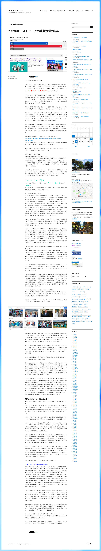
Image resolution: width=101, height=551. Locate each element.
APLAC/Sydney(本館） (77, 243)
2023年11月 (75, 370)
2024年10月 (75, 355)
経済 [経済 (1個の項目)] (87, 318)
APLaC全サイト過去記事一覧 (57, 11)
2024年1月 (75, 367)
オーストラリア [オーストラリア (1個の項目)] (80, 291)
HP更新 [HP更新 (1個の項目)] (84, 286)
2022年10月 (75, 389)
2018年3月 (75, 460)
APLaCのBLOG (15, 10)
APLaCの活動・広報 (12, 78)
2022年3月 (75, 399)
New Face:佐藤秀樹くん (78, 49)
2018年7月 (75, 454)
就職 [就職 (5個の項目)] (81, 311)
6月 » (88, 146)
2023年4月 (75, 380)
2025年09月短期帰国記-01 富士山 (80, 79)
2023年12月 (75, 368)
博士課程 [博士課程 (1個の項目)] (84, 309)
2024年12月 (75, 352)
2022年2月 (75, 401)
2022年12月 (75, 386)
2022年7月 (75, 393)
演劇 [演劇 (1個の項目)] (83, 318)
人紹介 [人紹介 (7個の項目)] (80, 306)
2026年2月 (75, 336)
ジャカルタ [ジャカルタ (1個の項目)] (83, 296)
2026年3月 (75, 334)
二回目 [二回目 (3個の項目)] (86, 304)
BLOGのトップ (89, 11)
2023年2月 (75, 383)
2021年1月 (75, 417)
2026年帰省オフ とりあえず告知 (80, 37)
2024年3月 (75, 364)
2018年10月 (75, 449)
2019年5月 (75, 439)
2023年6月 (75, 377)
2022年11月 (75, 387)
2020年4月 (75, 423)
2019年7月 (75, 436)
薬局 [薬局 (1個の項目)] (83, 321)
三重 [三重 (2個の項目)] (80, 304)
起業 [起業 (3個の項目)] (73, 323)
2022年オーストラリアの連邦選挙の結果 (33, 31)
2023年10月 (75, 371)
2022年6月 (75, 395)
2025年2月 (75, 349)
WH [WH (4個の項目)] (89, 286)
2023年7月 (75, 376)
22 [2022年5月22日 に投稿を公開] (91, 138)
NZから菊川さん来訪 (77, 91)
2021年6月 (75, 411)
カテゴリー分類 (43, 11)
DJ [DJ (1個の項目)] (79, 286)
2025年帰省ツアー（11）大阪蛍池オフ (81, 113)
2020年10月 (75, 418)
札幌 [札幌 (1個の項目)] (85, 316)
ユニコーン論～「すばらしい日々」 (80, 87)
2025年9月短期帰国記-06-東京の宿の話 (81, 56)
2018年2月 (75, 461)
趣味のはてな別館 (75, 261)
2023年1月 (75, 384)
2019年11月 (75, 430)
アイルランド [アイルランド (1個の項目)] (75, 289)
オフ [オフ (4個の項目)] (73, 291)
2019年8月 (75, 435)
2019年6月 (75, 438)
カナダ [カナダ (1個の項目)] (84, 294)
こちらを (80, 258)
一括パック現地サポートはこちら (82, 227)
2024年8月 (75, 358)
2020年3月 (75, 424)
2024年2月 (75, 365)
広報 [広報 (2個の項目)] (85, 311)
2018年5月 (75, 457)
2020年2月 (75, 426)
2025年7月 (75, 342)
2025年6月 (75, 343)
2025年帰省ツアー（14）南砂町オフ (80, 99)
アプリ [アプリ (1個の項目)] (82, 289)
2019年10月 (75, 432)
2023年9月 (75, 373)
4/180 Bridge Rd (76, 180)
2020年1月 (75, 427)
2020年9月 (75, 420)
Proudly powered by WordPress (23, 544)
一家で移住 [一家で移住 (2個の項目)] (75, 304)
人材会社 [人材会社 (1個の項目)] (74, 306)
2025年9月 (75, 339)
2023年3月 (75, 381)
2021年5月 (75, 412)
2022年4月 (75, 398)
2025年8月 (75, 340)
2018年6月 (75, 455)
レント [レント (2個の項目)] (86, 301)
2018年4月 (75, 458)
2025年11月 (75, 337)
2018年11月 (75, 448)
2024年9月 (75, 356)
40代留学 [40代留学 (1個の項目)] (74, 286)
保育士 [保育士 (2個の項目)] (86, 306)
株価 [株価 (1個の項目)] (89, 316)
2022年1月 (75, 402)
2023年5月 (75, 379)
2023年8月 (75, 374)
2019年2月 (75, 443)
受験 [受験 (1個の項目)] (89, 309)
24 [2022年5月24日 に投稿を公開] (76, 141)
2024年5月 (75, 362)
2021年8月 (75, 409)
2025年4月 (75, 346)
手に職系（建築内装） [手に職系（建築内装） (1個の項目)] (77, 316)
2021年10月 (75, 407)
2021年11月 (75, 405)
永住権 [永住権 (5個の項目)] (74, 318)
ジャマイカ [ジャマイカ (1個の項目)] (82, 299)
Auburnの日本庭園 (77, 53)
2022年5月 (75, 396)
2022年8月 (75, 392)
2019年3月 (75, 442)
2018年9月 (75, 451)
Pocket (36, 76)
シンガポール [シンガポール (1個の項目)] (75, 296)
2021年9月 (75, 408)
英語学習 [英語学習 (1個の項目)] (78, 321)
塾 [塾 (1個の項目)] (73, 311)
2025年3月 (75, 348)
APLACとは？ (70, 11)
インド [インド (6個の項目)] (87, 289)
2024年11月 (75, 353)
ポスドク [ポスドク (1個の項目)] (74, 301)
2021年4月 (75, 414)
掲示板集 (73, 257)
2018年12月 (75, 446)
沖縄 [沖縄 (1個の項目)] (78, 318)
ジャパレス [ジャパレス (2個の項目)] (75, 299)
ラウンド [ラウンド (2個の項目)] (80, 301)
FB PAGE (74, 250)
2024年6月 (75, 361)
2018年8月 (75, 452)
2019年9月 (75, 433)
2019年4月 (75, 440)
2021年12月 (75, 404)
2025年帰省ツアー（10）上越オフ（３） (81, 116)
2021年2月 (75, 415)
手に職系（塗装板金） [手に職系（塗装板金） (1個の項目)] (77, 314)
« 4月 (76, 146)
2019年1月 (75, 445)
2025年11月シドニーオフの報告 (79, 46)
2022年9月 (75, 390)
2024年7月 (75, 359)
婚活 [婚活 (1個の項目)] (76, 311)
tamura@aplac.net (82, 165)
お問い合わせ (79, 11)
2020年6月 (75, 421)
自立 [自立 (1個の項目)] (73, 321)
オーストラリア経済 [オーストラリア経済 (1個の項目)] (76, 294)
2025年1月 (75, 350)
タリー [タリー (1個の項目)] (88, 299)
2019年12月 (75, 429)
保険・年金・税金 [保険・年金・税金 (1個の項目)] (76, 309)
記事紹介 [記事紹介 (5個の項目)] (89, 321)
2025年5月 (75, 345)
